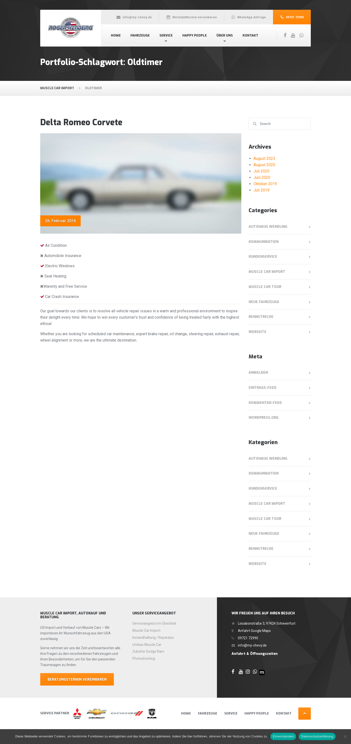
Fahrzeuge (140, 35)
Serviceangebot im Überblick (154, 623)
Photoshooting (143, 658)
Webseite (257, 332)
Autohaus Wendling (268, 226)
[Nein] (344, 736)
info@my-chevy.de (252, 645)
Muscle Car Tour (265, 287)
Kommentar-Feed (265, 403)
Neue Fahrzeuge (264, 302)
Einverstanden (283, 736)
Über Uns (224, 35)
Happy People (194, 35)
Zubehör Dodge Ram (148, 651)
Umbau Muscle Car (146, 645)
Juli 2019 (261, 190)
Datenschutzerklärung (317, 736)
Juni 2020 (262, 177)
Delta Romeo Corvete (81, 122)
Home (116, 35)
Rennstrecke (261, 317)
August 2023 (264, 158)
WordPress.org (264, 417)
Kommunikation (264, 241)
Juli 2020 (261, 171)
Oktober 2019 (265, 183)
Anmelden (258, 372)
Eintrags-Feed (262, 387)
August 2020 (264, 164)
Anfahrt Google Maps (254, 631)
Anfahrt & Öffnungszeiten (255, 653)
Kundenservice (263, 256)
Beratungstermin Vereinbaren (77, 679)
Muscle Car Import (267, 271)
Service (166, 35)
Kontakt (250, 35)
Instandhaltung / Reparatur (153, 637)
